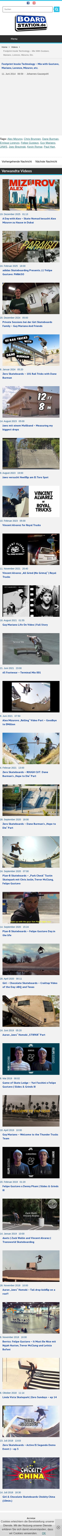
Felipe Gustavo (30, 142)
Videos (14, 47)
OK (44, 1533)
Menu (31, 39)
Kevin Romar (34, 146)
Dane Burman (50, 139)
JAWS (3, 146)
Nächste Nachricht (46, 161)
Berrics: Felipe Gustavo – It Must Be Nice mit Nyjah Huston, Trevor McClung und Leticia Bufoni (29, 1345)
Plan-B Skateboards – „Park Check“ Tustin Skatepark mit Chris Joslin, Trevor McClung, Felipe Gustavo (27, 879)
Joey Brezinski (17, 146)
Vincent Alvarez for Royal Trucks (21, 525)
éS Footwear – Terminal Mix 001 (21, 672)
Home (4, 47)
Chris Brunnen (32, 139)
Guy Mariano (47, 142)
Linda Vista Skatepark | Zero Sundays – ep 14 (29, 1397)
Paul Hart (49, 146)
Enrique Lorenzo (9, 142)
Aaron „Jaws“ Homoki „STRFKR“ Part (23, 1034)
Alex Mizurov (14, 139)
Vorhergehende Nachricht (17, 161)
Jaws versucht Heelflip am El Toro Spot (25, 477)
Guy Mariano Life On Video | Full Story (25, 624)
